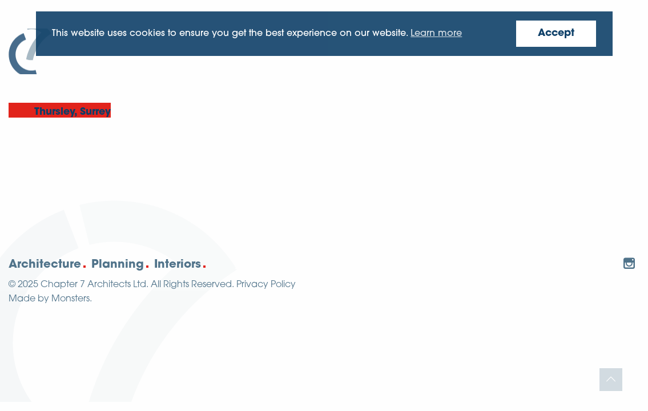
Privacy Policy (266, 284)
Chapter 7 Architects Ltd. (94, 284)
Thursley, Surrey (72, 112)
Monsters (70, 299)
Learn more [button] (436, 33)
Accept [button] (556, 33)
